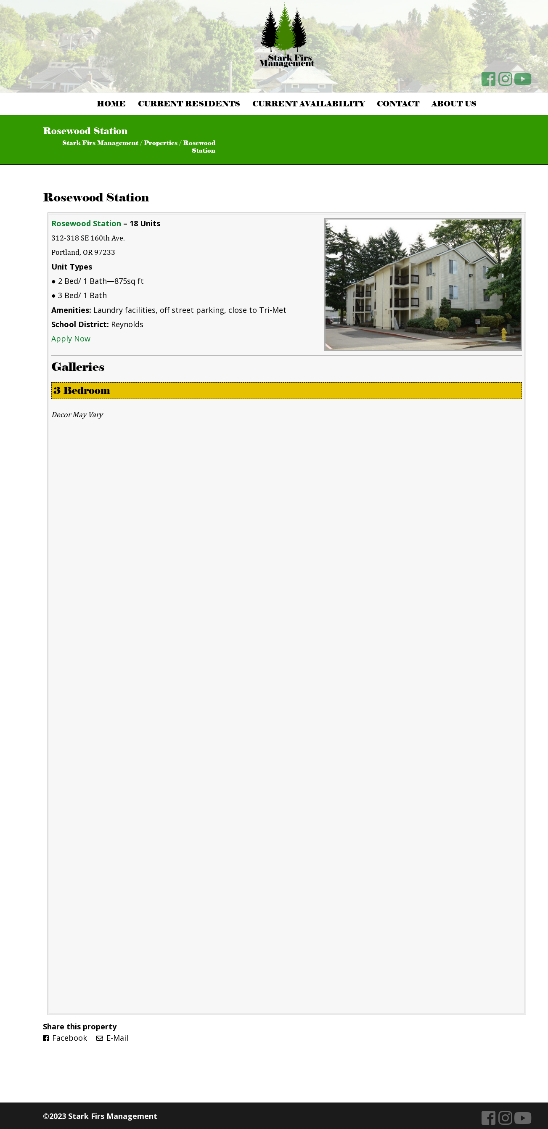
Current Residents (189, 103)
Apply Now (70, 338)
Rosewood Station (96, 197)
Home (111, 103)
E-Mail (112, 1038)
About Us (454, 103)
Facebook (65, 1038)
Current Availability (308, 103)
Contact (398, 103)
